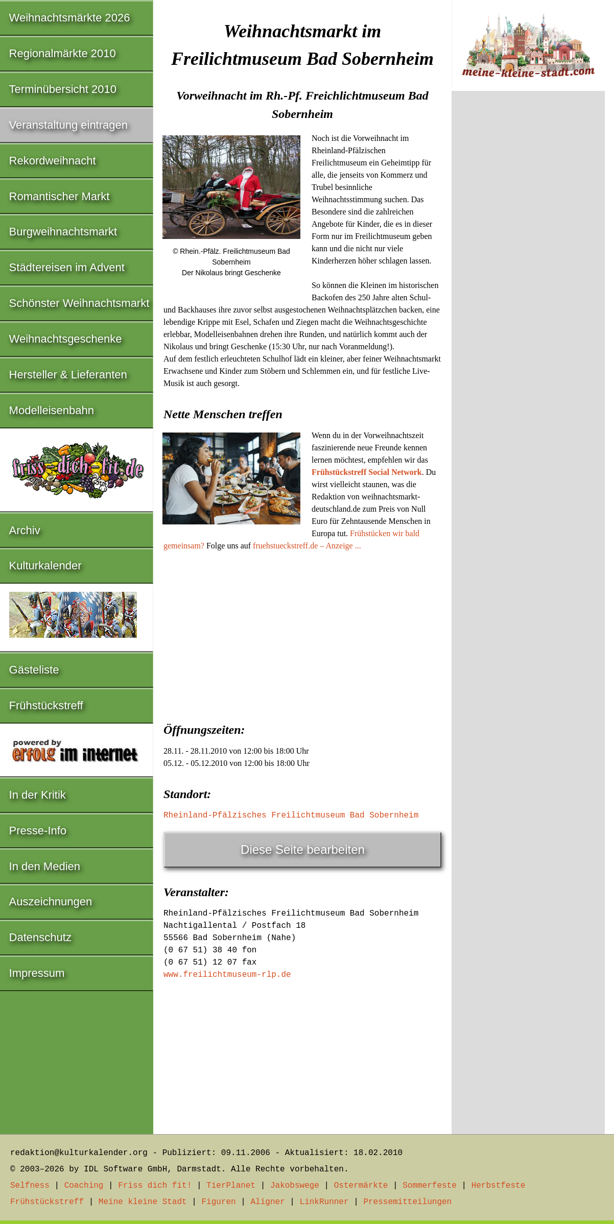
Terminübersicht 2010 (62, 89)
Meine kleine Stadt (143, 1202)
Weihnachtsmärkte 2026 (69, 17)
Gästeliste (34, 669)
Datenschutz (40, 937)
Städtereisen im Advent (67, 267)
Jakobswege (294, 1185)
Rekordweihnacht (52, 160)
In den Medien (44, 866)
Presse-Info (38, 830)
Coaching (84, 1185)
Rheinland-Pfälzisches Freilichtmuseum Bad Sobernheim (290, 815)
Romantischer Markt (59, 196)
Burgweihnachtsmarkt (63, 231)
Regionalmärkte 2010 (62, 53)
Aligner (268, 1202)
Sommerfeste (430, 1185)
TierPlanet (230, 1185)
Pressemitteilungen (407, 1202)
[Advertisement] (302, 633)
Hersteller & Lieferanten (68, 374)
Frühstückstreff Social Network (367, 472)
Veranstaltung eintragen (68, 124)
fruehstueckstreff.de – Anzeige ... (307, 545)
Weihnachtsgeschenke (65, 338)
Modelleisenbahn (51, 410)
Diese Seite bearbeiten (303, 849)
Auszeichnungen (50, 901)
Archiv (24, 530)
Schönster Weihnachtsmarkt (79, 303)
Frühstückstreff (46, 705)
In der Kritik (37, 794)
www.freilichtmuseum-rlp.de (227, 974)
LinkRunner (324, 1202)
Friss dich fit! (155, 1185)
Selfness (30, 1185)
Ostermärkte (361, 1185)
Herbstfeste (498, 1185)
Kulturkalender (45, 565)
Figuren (218, 1202)
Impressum (37, 973)
